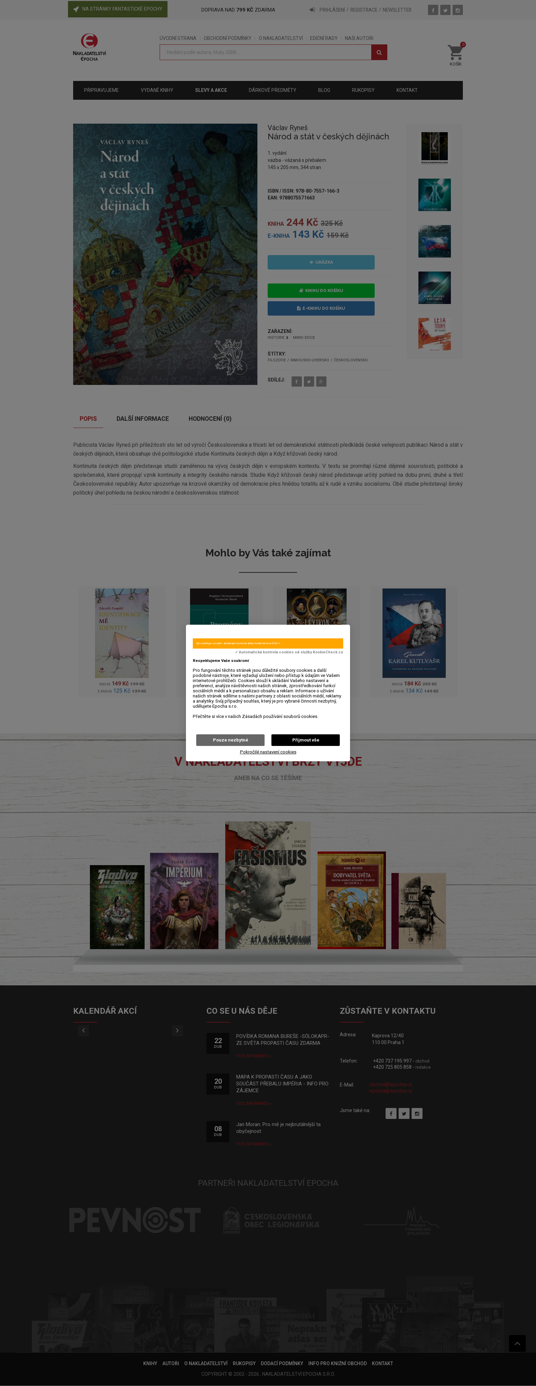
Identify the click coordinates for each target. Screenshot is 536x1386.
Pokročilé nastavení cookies (268, 751)
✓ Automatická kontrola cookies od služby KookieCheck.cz (289, 652)
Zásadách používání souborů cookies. (280, 716)
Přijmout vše (305, 740)
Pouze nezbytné (230, 740)
